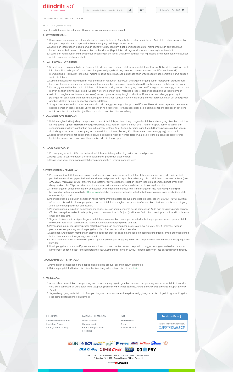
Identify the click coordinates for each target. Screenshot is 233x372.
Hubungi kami (89, 324)
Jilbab (79, 18)
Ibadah (69, 18)
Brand (124, 324)
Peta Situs (87, 330)
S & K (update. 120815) (61, 25)
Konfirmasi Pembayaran (58, 320)
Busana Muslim (53, 18)
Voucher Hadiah (128, 327)
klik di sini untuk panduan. (172, 323)
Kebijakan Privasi (54, 324)
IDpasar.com (93, 192)
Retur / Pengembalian (93, 327)
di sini (135, 268)
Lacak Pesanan (89, 320)
